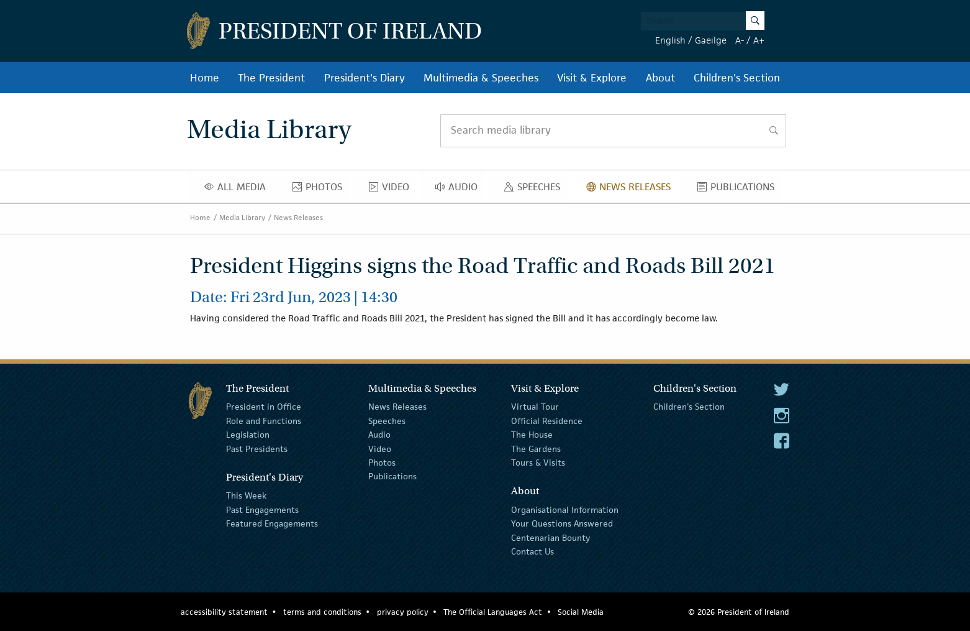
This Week (246, 495)
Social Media (581, 612)
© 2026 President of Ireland (738, 612)
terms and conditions (322, 612)
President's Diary (364, 78)
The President (271, 78)
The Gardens (536, 448)
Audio (459, 189)
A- (739, 40)
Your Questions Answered (562, 523)
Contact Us (532, 551)
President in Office (263, 406)
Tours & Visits (538, 462)
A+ (758, 40)
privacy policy (402, 612)
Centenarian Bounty (550, 537)
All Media (238, 189)
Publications (739, 189)
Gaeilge (711, 40)
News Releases (632, 189)
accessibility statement (224, 612)
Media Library (242, 217)
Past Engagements (262, 509)
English (670, 40)
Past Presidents (257, 448)
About (660, 78)
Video (392, 189)
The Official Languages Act (492, 612)
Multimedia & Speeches (481, 78)
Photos (320, 189)
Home (204, 78)
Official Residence (546, 420)
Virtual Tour (535, 406)
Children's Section (737, 78)
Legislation (248, 434)
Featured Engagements (272, 523)
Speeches (534, 189)
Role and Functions (263, 420)
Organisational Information (565, 509)
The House (532, 434)
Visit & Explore (592, 78)
